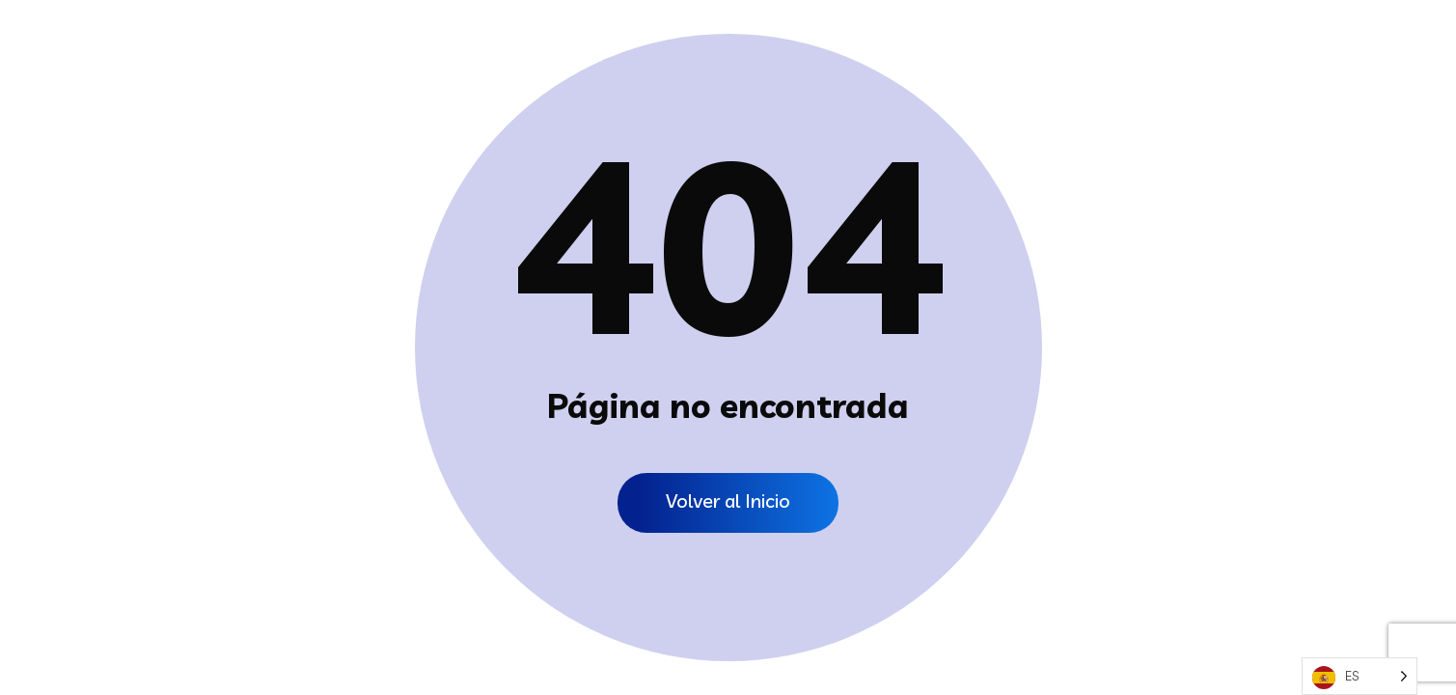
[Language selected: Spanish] (1359, 676)
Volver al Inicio (728, 500)
